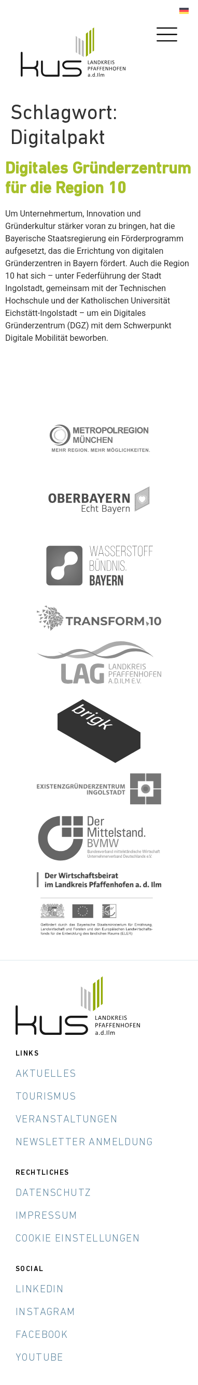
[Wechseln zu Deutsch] (184, 11)
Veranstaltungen (67, 1120)
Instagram (46, 1312)
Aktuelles (46, 1074)
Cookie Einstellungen (78, 1239)
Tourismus (46, 1097)
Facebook (42, 1335)
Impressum (47, 1216)
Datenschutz (53, 1193)
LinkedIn (40, 1290)
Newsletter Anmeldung (84, 1142)
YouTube (40, 1358)
